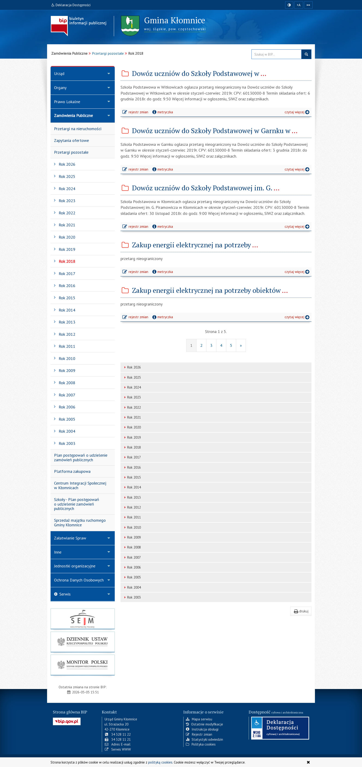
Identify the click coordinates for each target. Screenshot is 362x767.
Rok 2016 (132, 467)
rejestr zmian (135, 112)
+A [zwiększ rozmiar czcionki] (299, 5)
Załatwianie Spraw (70, 538)
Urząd (59, 73)
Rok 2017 (132, 457)
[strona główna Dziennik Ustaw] (83, 642)
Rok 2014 (132, 487)
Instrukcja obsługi (202, 729)
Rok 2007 (132, 557)
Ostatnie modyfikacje (204, 724)
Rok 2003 (132, 597)
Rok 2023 (132, 397)
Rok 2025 (132, 377)
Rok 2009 (132, 537)
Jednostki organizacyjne (74, 566)
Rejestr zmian (199, 734)
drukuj (300, 611)
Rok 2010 (132, 527)
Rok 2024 (132, 387)
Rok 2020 (132, 427)
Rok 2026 (132, 367)
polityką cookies (160, 762)
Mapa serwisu (199, 719)
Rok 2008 (132, 547)
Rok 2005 (132, 577)
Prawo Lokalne (67, 101)
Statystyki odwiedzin (204, 739)
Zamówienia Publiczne (73, 115)
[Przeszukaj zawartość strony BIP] (276, 54)
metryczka (162, 112)
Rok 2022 (132, 407)
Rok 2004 (132, 587)
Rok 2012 (132, 507)
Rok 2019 (132, 437)
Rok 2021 (132, 417)
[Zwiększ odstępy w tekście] (308, 5)
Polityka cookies (201, 744)
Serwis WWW (117, 749)
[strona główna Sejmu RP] (83, 619)
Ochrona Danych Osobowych (79, 580)
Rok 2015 (132, 477)
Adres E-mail (117, 744)
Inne (57, 552)
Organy (60, 87)
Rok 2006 (132, 567)
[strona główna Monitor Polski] (83, 665)
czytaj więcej (298, 112)
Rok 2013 (132, 497)
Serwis (62, 594)
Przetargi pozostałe (108, 53)
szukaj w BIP (306, 54)
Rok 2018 (132, 447)
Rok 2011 (132, 517)
